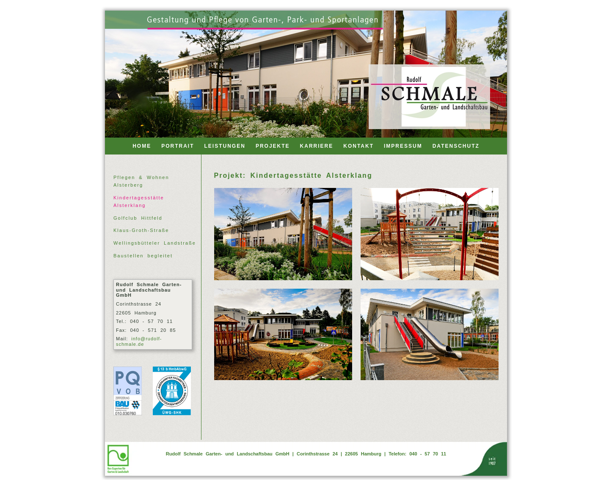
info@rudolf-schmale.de (139, 341)
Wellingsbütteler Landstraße (154, 243)
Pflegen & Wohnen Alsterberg (141, 181)
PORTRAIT (177, 146)
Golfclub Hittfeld (138, 218)
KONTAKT (358, 146)
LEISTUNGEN (224, 146)
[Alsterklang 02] (430, 234)
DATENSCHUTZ (456, 146)
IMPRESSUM (403, 146)
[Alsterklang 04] (430, 335)
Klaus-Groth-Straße (141, 230)
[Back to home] (429, 96)
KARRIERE (317, 146)
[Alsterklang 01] (283, 234)
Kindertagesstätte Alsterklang (138, 201)
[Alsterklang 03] (283, 335)
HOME (141, 146)
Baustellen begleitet (143, 255)
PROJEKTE (273, 146)
